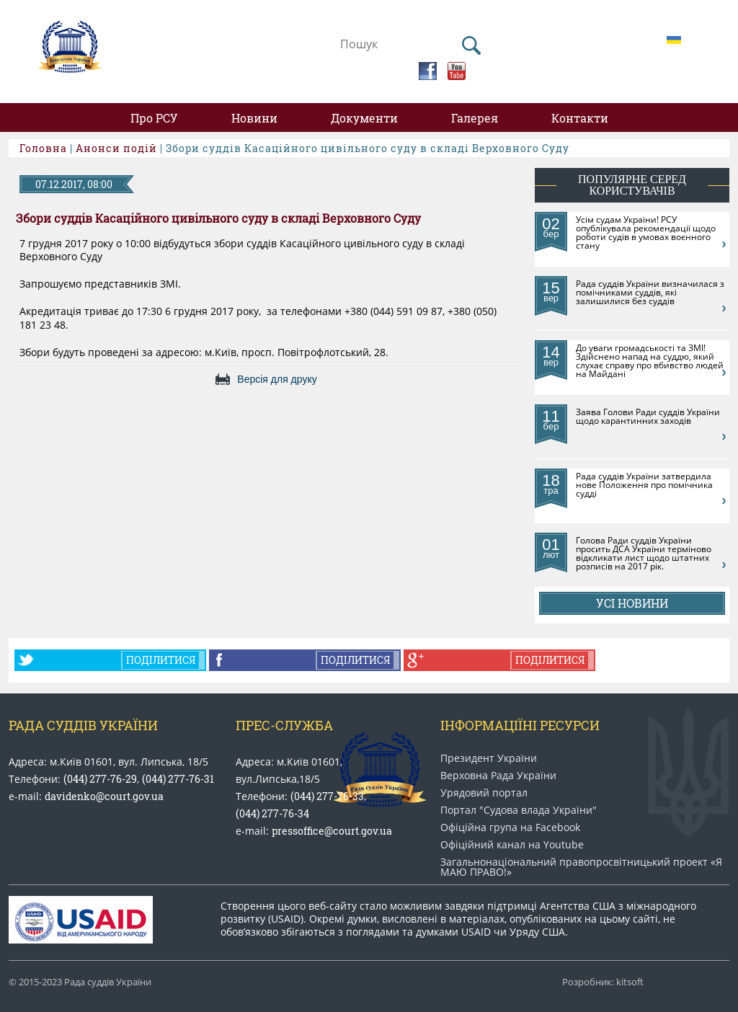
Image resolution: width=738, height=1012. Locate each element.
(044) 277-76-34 (272, 813)
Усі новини (632, 603)
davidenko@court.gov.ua (104, 796)
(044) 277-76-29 (100, 779)
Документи (364, 117)
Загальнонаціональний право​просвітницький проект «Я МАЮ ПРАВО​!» (581, 867)
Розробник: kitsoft (603, 982)
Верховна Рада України (498, 776)
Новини (254, 117)
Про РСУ (154, 117)
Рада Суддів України (83, 725)
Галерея (474, 117)
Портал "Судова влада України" (518, 810)
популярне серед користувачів (632, 185)
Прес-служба (284, 725)
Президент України (488, 758)
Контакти (579, 117)
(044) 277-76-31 (178, 779)
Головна (43, 148)
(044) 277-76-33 (327, 796)
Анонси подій (116, 148)
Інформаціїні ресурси (520, 725)
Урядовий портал (484, 793)
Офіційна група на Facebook (510, 827)
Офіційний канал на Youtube (512, 845)
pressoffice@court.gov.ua (332, 831)
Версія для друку (276, 379)
